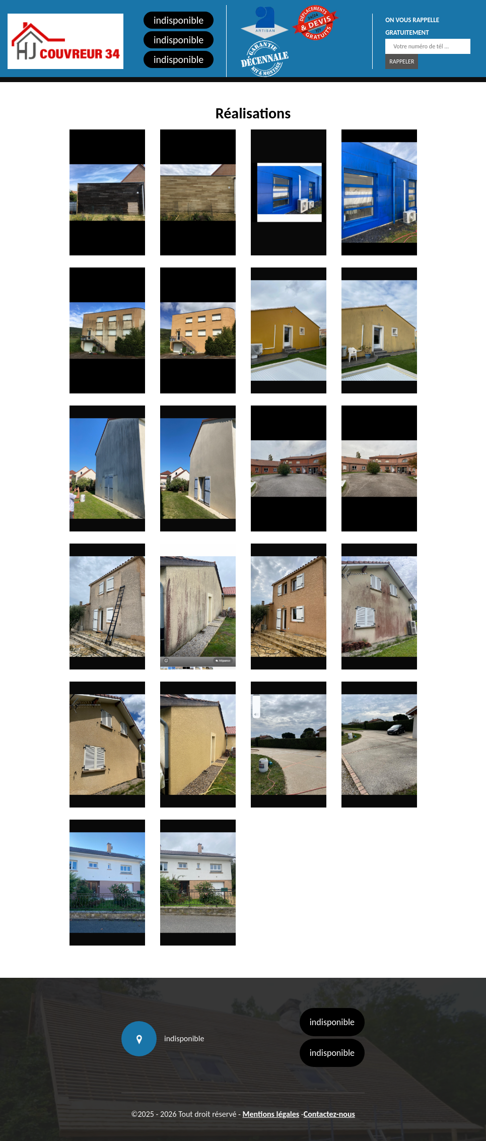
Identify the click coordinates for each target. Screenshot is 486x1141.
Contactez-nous (329, 1114)
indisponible (178, 20)
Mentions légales (271, 1114)
